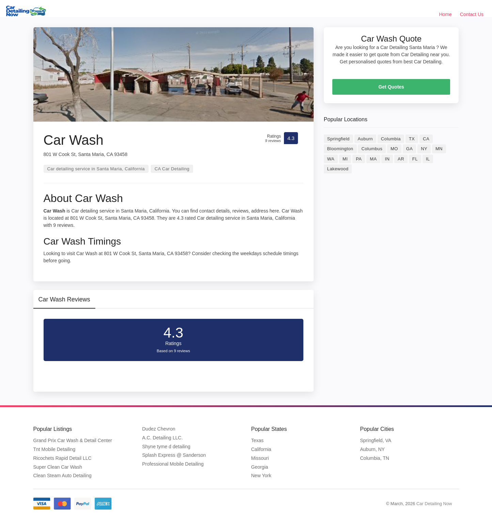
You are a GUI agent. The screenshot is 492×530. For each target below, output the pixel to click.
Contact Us (471, 14)
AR (401, 158)
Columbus (371, 148)
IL (428, 158)
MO (394, 148)
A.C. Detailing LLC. (162, 437)
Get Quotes (391, 87)
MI (345, 158)
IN (387, 158)
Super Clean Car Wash (57, 467)
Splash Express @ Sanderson (174, 455)
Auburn (365, 138)
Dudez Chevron (158, 429)
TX (412, 138)
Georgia (259, 467)
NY (424, 148)
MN (439, 148)
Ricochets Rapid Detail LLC (62, 458)
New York (261, 475)
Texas (257, 440)
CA (426, 138)
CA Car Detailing (172, 168)
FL (415, 158)
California (261, 449)
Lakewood (337, 168)
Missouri (260, 458)
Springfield (338, 138)
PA (359, 158)
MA (373, 158)
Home (445, 14)
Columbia (391, 138)
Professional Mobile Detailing (173, 464)
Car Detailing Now (434, 503)
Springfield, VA (376, 440)
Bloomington (340, 148)
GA (409, 148)
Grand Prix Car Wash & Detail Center (72, 440)
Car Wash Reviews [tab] (64, 299)
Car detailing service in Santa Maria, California (96, 168)
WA (330, 158)
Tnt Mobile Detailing (54, 449)
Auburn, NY (372, 449)
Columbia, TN (374, 458)
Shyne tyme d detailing (166, 446)
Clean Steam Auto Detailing (62, 475)
